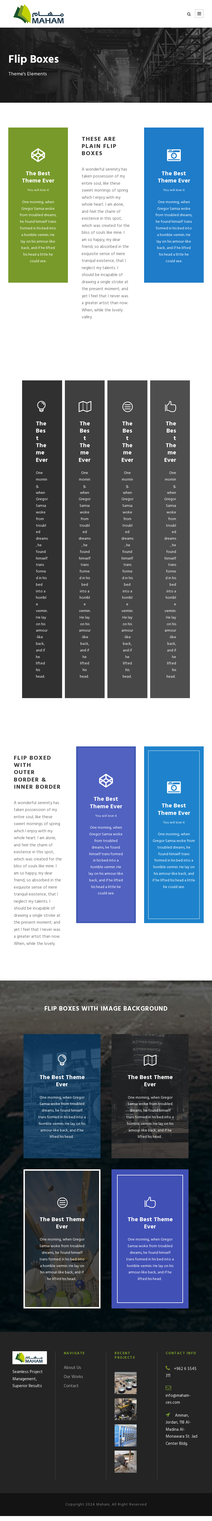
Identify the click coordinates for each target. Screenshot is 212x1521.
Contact (71, 1391)
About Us (72, 1372)
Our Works (73, 1382)
